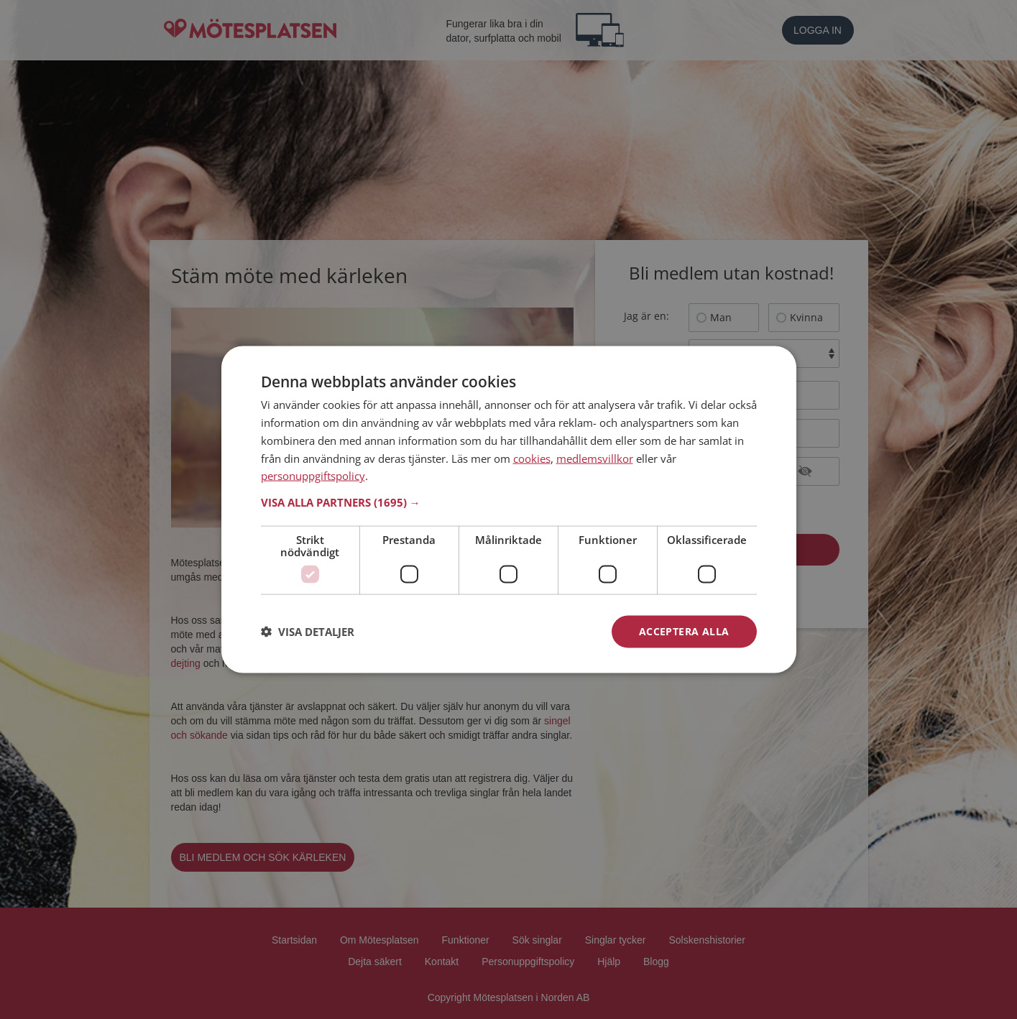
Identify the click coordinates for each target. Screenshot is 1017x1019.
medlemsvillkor (594, 458)
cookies (532, 458)
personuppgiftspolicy (313, 476)
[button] (509, 502)
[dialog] (508, 509)
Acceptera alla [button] (684, 631)
